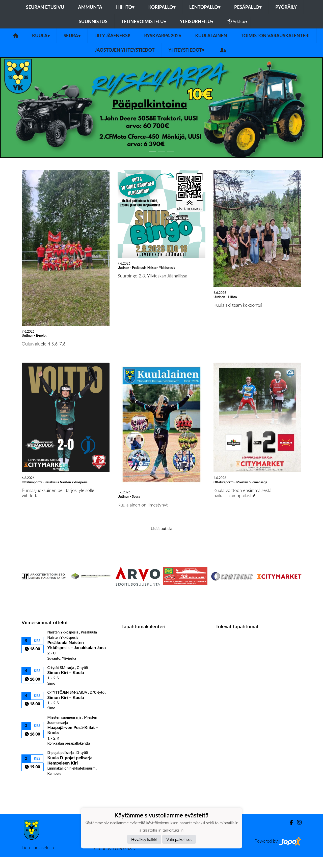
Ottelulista (34, 784)
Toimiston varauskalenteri (275, 35)
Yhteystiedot (186, 50)
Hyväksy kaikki (144, 839)
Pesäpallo (247, 7)
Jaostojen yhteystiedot (125, 50)
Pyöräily (286, 7)
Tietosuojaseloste (38, 847)
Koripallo (161, 7)
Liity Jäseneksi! (112, 35)
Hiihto (125, 7)
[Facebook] (289, 822)
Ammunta (90, 7)
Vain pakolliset (179, 839)
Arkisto (237, 21)
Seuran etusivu (45, 7)
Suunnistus (93, 21)
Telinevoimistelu (143, 21)
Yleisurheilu (196, 21)
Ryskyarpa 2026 (162, 35)
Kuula (41, 35)
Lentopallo (204, 7)
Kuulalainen (211, 35)
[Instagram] (297, 822)
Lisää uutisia (161, 528)
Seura (72, 35)
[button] (24, 107)
